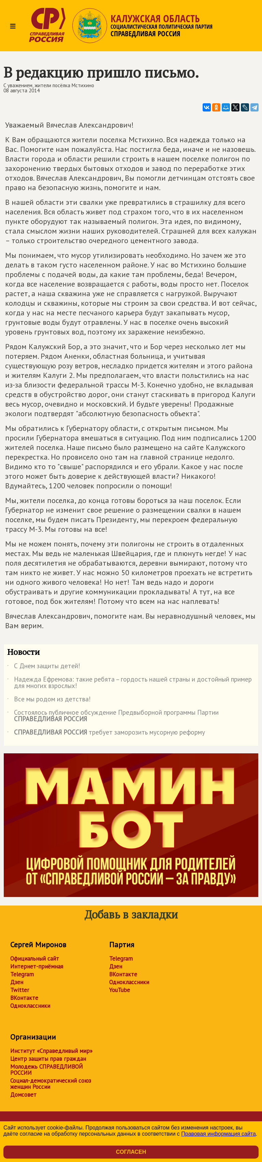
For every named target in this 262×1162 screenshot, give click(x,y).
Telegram (22, 974)
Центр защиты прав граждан (48, 1059)
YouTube (119, 990)
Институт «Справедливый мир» (51, 1051)
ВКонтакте (24, 998)
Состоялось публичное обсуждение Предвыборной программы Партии (113, 716)
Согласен (131, 1152)
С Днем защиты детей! (43, 667)
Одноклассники (30, 1006)
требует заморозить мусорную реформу (106, 733)
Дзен (16, 982)
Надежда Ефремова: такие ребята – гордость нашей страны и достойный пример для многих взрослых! (129, 683)
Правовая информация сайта (218, 1134)
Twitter (19, 990)
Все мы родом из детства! (49, 700)
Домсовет (23, 1095)
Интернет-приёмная (36, 966)
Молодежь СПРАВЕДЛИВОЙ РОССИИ (46, 1070)
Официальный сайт (34, 958)
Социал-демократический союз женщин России (50, 1084)
